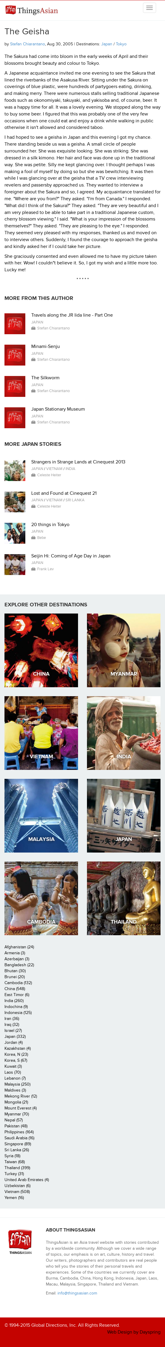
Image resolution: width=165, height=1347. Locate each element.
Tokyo (121, 44)
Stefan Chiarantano (27, 44)
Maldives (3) (15, 1090)
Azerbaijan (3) (16, 958)
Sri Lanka (75, 500)
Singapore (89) (17, 1143)
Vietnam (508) (17, 1191)
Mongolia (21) (16, 1102)
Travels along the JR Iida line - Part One (72, 315)
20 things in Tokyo (50, 525)
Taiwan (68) (14, 1161)
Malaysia (41, 839)
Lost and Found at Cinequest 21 (63, 493)
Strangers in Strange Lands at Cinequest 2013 (78, 462)
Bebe (41, 537)
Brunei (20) (14, 976)
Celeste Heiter (49, 475)
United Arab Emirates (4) (26, 1179)
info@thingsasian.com (77, 1293)
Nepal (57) (13, 1120)
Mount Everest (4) (20, 1108)
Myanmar (123, 674)
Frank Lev (45, 569)
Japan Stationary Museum (58, 409)
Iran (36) (11, 1018)
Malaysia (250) (17, 1084)
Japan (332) (15, 1036)
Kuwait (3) (13, 1066)
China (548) (14, 988)
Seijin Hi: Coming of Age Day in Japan (70, 556)
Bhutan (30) (15, 970)
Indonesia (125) (18, 1012)
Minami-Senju (45, 346)
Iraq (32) (11, 1024)
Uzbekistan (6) (17, 1185)
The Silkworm (45, 378)
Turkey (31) (14, 1173)
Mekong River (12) (20, 1096)
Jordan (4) (13, 1042)
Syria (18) (12, 1155)
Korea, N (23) (16, 1054)
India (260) (14, 1000)
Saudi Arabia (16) (19, 1138)
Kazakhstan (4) (17, 1048)
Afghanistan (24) (19, 947)
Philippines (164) (19, 1132)
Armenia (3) (14, 952)
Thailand (124, 922)
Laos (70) (12, 1072)
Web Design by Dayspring (134, 1332)
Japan (106, 44)
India (70, 468)
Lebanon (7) (15, 1078)
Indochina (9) (16, 1006)
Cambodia (41, 922)
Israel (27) (13, 1030)
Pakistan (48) (15, 1126)
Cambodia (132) (18, 982)
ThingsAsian (31, 12)
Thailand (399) (17, 1167)
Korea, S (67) (15, 1060)
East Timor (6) (16, 994)
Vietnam (54, 468)
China (41, 674)
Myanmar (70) (16, 1114)
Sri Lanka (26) (16, 1149)
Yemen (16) (14, 1197)
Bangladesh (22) (19, 964)
